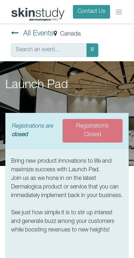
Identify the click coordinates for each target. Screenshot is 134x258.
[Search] (92, 50)
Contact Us (91, 12)
